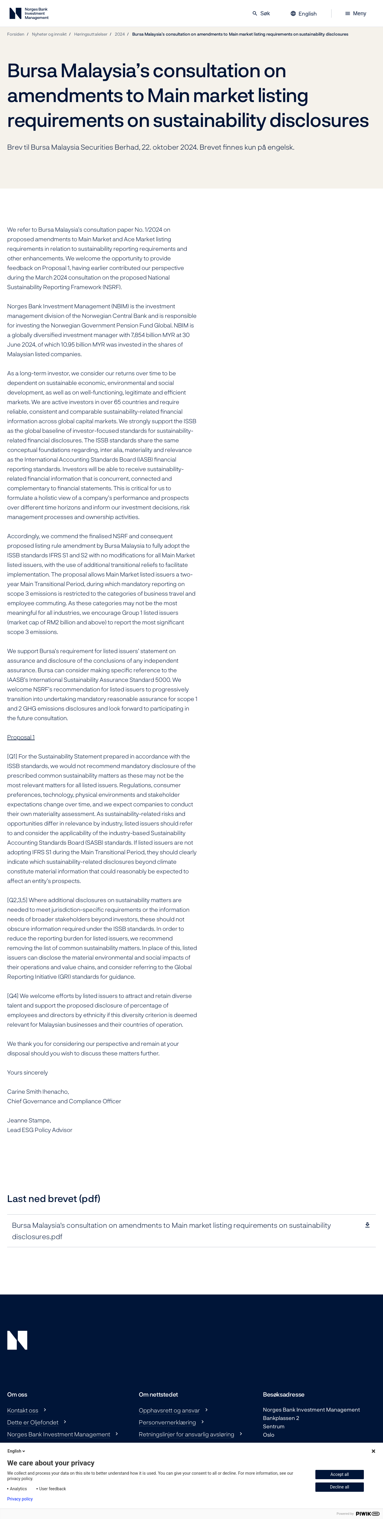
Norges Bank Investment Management (58, 1434)
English (16, 1451)
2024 (120, 34)
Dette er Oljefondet (32, 1422)
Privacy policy (20, 1499)
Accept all (339, 1474)
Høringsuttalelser (90, 34)
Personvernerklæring (167, 1422)
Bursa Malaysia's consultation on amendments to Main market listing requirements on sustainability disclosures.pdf (171, 1231)
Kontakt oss (22, 1410)
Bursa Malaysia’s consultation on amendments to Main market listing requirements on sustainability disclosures (240, 34)
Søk (261, 13)
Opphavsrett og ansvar (169, 1410)
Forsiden (16, 34)
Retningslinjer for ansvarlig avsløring (186, 1434)
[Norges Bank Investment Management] (29, 15)
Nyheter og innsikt (49, 34)
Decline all (339, 1487)
